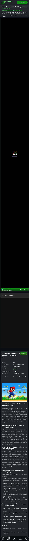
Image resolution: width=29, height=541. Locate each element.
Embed (23, 353)
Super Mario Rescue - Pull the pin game (8, 289)
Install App (22, 2)
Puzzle (15, 370)
